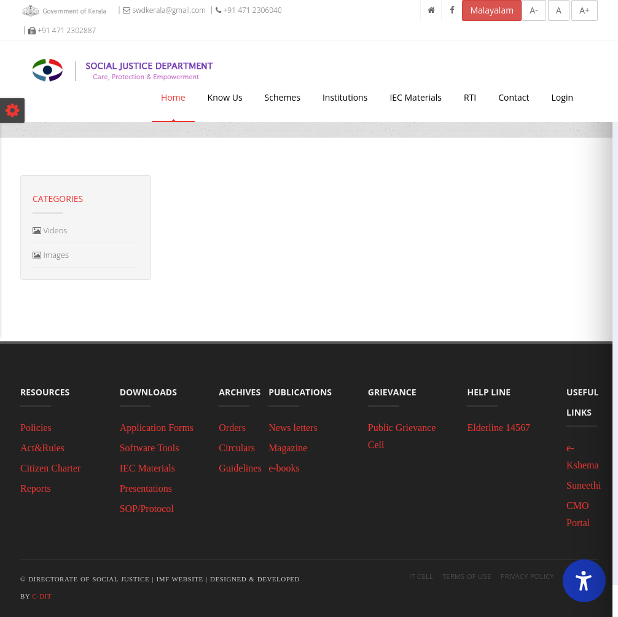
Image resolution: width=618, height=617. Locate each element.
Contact (513, 97)
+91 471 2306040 (248, 10)
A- (534, 10)
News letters (293, 427)
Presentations (146, 488)
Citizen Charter (50, 468)
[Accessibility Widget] (584, 580)
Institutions (345, 97)
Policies (36, 427)
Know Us (225, 97)
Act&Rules (42, 448)
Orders (232, 427)
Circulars (237, 448)
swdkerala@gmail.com (164, 10)
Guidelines (240, 468)
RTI (470, 97)
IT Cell (421, 576)
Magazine (287, 448)
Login (562, 97)
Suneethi (583, 485)
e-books (284, 468)
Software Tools (149, 448)
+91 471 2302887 (62, 30)
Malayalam (492, 10)
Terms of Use (466, 576)
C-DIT (42, 596)
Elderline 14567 (498, 427)
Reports (35, 488)
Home (173, 97)
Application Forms (157, 427)
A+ (584, 10)
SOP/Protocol (147, 508)
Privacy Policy (527, 576)
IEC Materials (415, 97)
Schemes (282, 97)
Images (51, 254)
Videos (50, 230)
